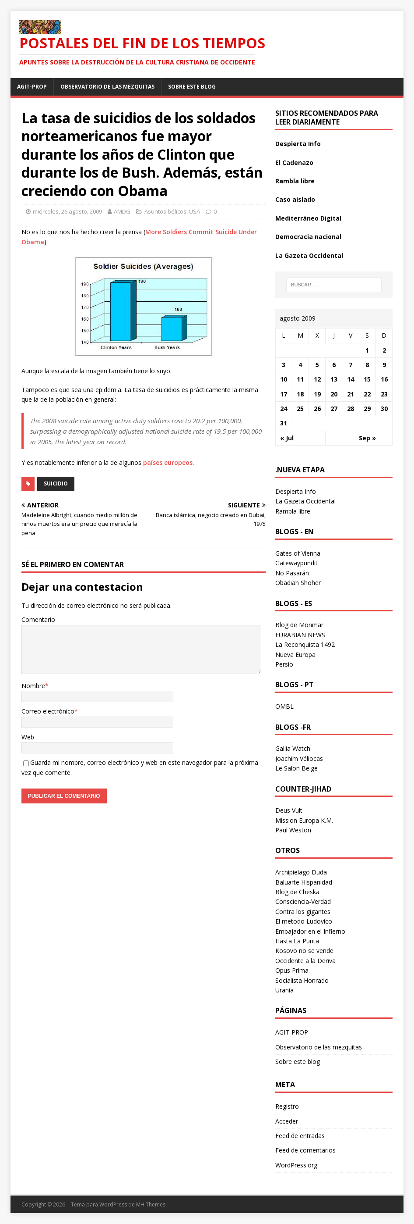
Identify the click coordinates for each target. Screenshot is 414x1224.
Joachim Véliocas (299, 758)
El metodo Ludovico (303, 921)
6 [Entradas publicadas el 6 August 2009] (334, 364)
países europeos (168, 462)
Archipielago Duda (301, 872)
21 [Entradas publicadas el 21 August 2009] (350, 394)
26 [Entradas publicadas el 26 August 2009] (317, 408)
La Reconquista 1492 (305, 644)
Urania (284, 990)
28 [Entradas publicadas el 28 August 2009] (350, 408)
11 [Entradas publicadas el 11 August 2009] (300, 379)
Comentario (38, 619)
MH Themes (150, 1204)
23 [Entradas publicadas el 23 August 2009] (384, 394)
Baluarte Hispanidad (303, 882)
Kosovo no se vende (304, 950)
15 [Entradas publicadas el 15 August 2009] (367, 379)
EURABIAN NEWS (300, 635)
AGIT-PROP (32, 86)
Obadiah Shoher (298, 582)
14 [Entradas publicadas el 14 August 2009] (350, 379)
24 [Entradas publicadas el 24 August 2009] (283, 408)
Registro (287, 1106)
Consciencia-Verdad (303, 901)
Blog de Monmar (299, 625)
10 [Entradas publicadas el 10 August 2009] (283, 379)
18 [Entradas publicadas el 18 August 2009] (300, 394)
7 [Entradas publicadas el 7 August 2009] (350, 364)
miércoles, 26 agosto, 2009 (67, 211)
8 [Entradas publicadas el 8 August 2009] (367, 364)
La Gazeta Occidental (309, 255)
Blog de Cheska (297, 892)
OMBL (284, 706)
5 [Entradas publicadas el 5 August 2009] (317, 364)
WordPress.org (296, 1165)
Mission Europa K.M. (304, 820)
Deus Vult (288, 810)
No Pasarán (292, 573)
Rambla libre (295, 181)
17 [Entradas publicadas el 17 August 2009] (283, 394)
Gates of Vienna (297, 553)
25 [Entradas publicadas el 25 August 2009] (300, 408)
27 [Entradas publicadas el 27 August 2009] (333, 408)
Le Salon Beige (296, 768)
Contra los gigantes (302, 911)
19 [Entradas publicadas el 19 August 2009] (317, 394)
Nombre (33, 686)
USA (194, 211)
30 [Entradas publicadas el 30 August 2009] (384, 408)
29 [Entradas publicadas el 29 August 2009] (367, 408)
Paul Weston (293, 830)
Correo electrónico (47, 711)
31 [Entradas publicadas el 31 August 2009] (283, 423)
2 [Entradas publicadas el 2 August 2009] (384, 350)
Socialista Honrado (302, 980)
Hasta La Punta (297, 941)
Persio (284, 664)
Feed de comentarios (305, 1150)
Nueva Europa (295, 654)
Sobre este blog (192, 86)
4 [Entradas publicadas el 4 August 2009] (300, 364)
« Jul (287, 438)
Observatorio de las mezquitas (107, 86)
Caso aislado (295, 199)
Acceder (286, 1121)
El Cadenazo (294, 162)
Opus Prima (292, 970)
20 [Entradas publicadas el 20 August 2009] (333, 394)
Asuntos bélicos (165, 211)
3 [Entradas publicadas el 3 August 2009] (283, 364)
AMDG (122, 211)
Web (27, 737)
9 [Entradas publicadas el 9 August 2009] (384, 364)
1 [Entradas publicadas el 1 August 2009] (367, 350)
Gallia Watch (292, 748)
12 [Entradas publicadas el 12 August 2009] (317, 379)
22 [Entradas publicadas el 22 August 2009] (367, 394)
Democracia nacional (308, 236)
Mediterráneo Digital (308, 218)
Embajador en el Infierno (310, 931)
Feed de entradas (300, 1135)
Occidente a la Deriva (305, 960)
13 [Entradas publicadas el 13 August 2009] (333, 379)
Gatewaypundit (296, 563)
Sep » (367, 438)
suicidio (56, 483)
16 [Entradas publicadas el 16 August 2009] (384, 379)
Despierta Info (298, 143)
